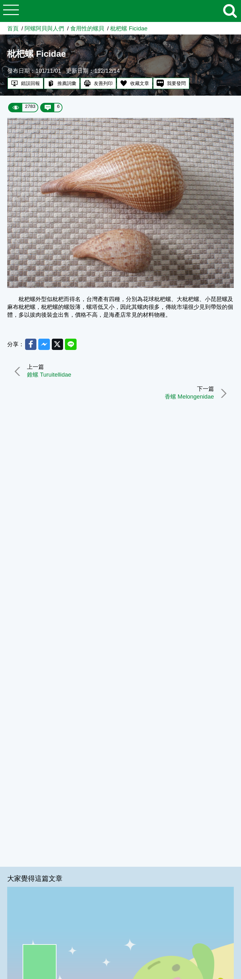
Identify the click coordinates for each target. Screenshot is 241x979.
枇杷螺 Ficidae (128, 28)
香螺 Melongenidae (189, 397)
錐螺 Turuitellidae (49, 374)
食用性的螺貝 (87, 28)
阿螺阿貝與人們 (44, 28)
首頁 (13, 28)
